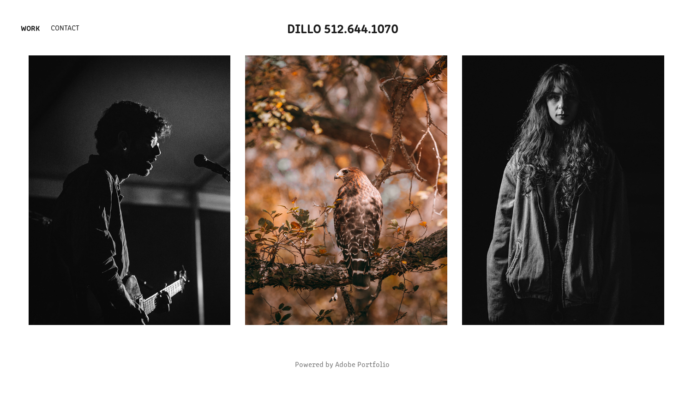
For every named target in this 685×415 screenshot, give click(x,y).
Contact (65, 27)
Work (30, 28)
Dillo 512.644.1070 (342, 27)
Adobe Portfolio (362, 364)
